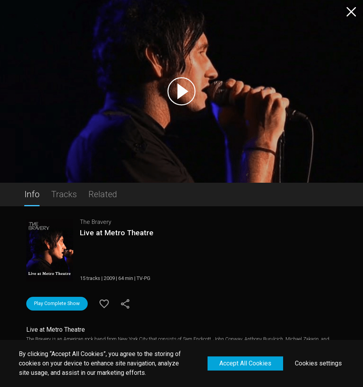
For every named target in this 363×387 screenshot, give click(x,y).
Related (102, 194)
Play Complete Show (57, 303)
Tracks (64, 194)
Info (32, 194)
